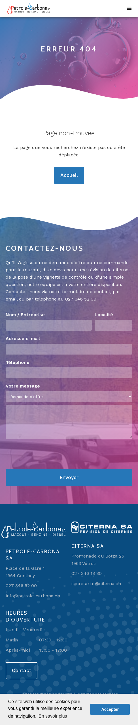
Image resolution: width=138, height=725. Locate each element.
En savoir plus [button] (53, 716)
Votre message (23, 386)
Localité (104, 314)
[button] (129, 8)
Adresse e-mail (23, 338)
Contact (21, 670)
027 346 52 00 (80, 299)
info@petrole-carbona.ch (33, 595)
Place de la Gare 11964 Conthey (25, 572)
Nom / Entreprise (25, 314)
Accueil (69, 175)
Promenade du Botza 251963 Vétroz (97, 559)
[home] (27, 8)
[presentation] (49, 454)
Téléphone (17, 362)
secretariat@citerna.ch (96, 583)
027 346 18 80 (86, 573)
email (12, 299)
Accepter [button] (110, 709)
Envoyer (69, 477)
